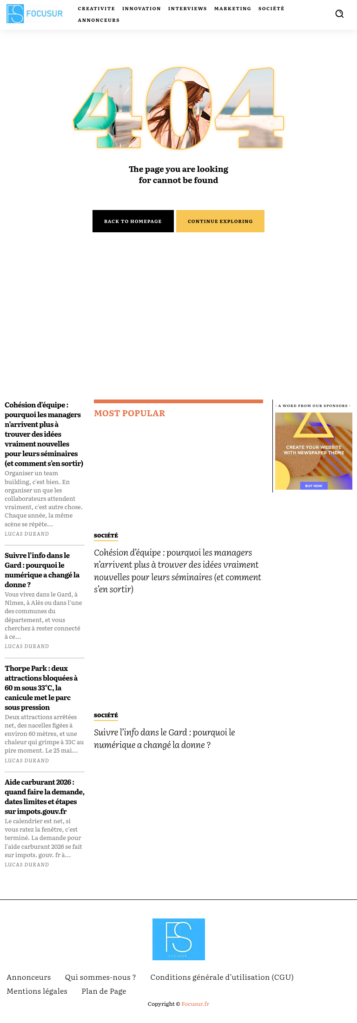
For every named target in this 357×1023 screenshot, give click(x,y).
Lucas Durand (27, 539)
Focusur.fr (195, 1009)
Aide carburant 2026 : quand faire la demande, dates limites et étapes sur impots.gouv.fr (45, 802)
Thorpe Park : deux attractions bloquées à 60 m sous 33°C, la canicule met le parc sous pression (41, 693)
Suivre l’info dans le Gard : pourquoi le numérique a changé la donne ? (42, 576)
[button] (339, 13)
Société (106, 538)
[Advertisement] (178, 336)
